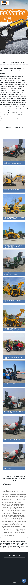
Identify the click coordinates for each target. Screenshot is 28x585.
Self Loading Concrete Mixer (14, 547)
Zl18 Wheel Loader (4, 541)
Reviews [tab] (7, 484)
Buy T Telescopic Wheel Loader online (13, 546)
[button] (23, 3)
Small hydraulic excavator (10, 543)
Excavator (2, 544)
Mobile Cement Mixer (11, 544)
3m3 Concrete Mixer (22, 543)
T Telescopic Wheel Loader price (17, 62)
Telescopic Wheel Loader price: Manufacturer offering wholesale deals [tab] (14, 478)
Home (4, 62)
